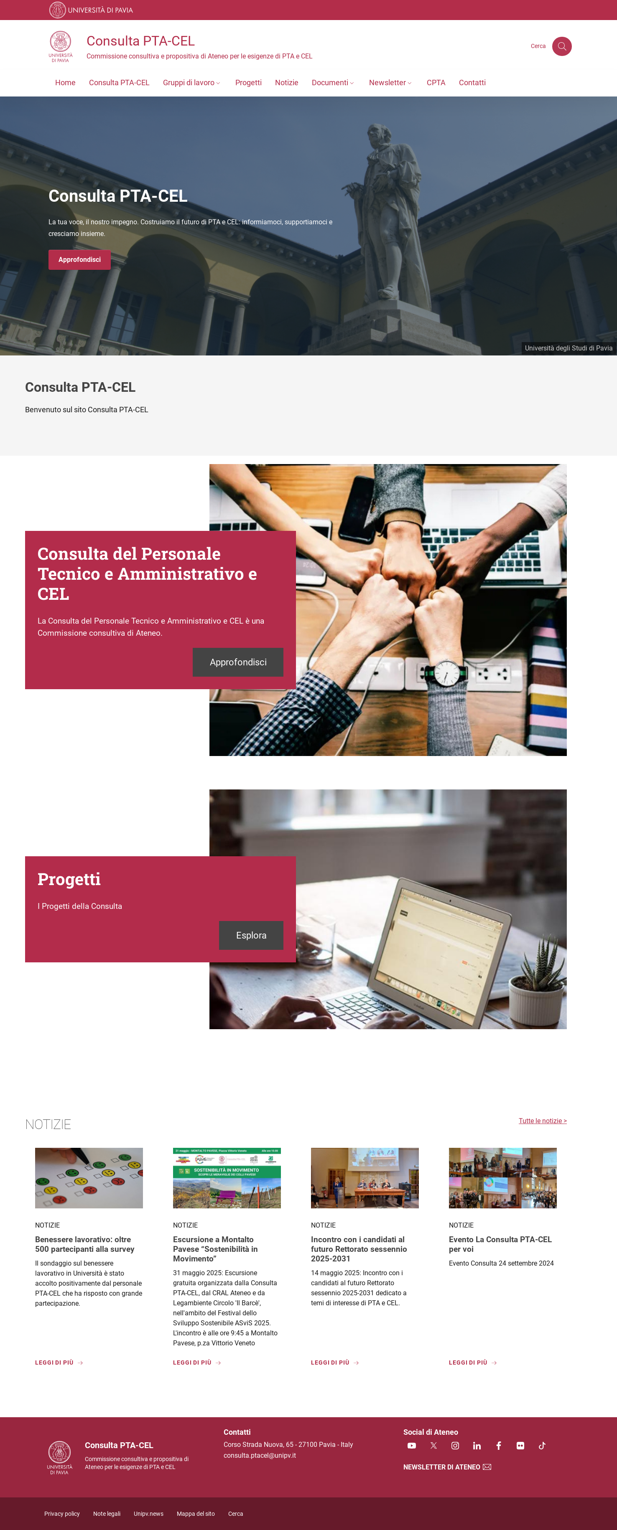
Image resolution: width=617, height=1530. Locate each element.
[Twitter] (433, 1446)
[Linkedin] (477, 1446)
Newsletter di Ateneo (447, 1467)
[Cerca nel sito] (562, 46)
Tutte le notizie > (543, 1121)
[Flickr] (520, 1446)
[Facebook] (498, 1446)
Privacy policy (62, 1513)
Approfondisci (80, 260)
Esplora (251, 935)
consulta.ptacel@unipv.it (260, 1455)
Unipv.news (148, 1513)
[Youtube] (411, 1446)
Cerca (235, 1513)
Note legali (106, 1513)
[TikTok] (542, 1446)
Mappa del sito (196, 1513)
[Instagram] (455, 1446)
